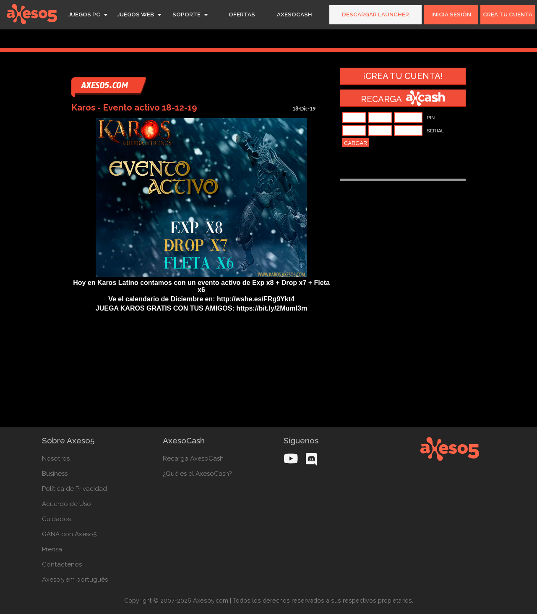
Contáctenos (62, 564)
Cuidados (56, 519)
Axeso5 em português (75, 579)
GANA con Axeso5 (69, 534)
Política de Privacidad (74, 489)
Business (55, 473)
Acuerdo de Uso (66, 504)
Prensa (52, 549)
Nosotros (56, 458)
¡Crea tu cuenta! (403, 76)
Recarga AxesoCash (193, 458)
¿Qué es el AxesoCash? (197, 473)
